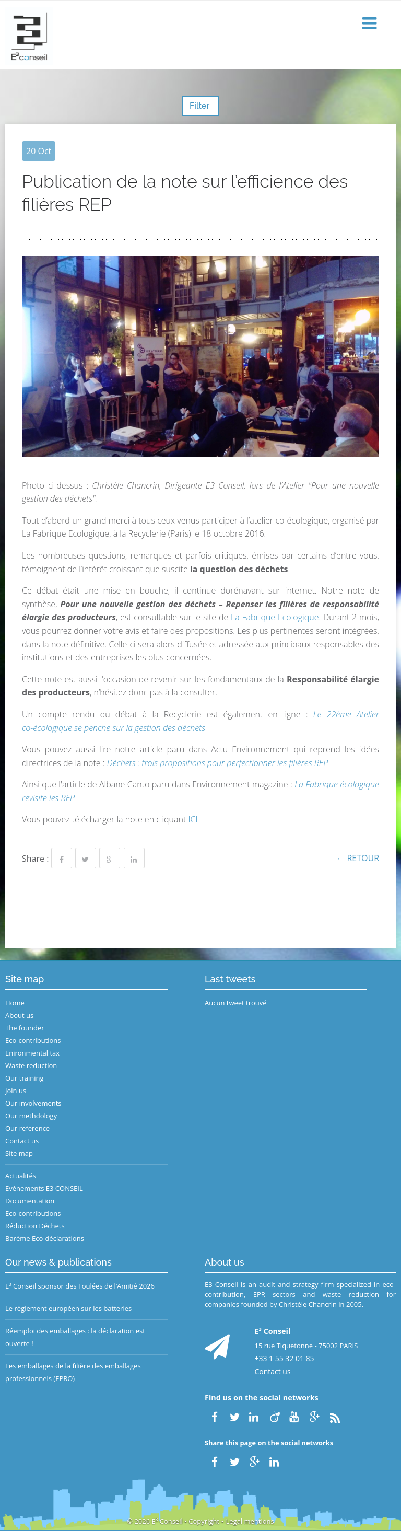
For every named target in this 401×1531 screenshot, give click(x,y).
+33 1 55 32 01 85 (284, 1358)
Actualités (20, 1175)
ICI (192, 819)
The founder (24, 1028)
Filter (200, 106)
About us (19, 1015)
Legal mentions (250, 1521)
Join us (15, 1090)
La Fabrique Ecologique (275, 617)
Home (15, 1002)
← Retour (357, 858)
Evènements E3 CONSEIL (44, 1188)
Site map (19, 1153)
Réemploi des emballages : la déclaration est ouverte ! (75, 1337)
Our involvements (33, 1103)
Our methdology (31, 1115)
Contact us (22, 1140)
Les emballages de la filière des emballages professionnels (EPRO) (73, 1372)
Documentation (29, 1200)
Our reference (27, 1128)
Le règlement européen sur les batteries (68, 1308)
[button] (370, 24)
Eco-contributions (33, 1040)
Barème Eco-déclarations (44, 1238)
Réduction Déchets (35, 1226)
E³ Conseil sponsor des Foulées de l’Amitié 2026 (80, 1286)
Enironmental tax (32, 1053)
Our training (24, 1078)
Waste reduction (31, 1065)
